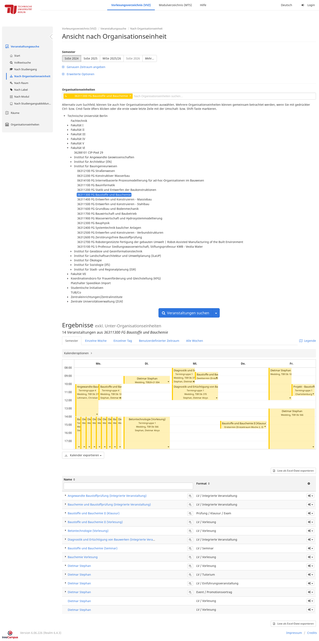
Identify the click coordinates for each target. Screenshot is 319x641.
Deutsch (286, 5)
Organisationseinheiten (21, 124)
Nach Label (18, 89)
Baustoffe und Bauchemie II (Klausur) (244, 423)
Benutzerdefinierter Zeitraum (159, 341)
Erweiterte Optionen (78, 74)
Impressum (294, 633)
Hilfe (203, 5)
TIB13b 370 (93, 394)
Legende (307, 341)
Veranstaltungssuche (21, 46)
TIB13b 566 (152, 426)
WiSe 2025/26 (112, 58)
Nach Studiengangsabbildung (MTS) (31, 103)
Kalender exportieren (83, 455)
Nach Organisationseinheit (29, 76)
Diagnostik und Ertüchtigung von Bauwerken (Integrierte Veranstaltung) (218, 386)
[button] (97, 414)
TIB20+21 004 (153, 382)
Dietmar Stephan (147, 378)
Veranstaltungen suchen (185, 312)
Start (14, 55)
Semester (68, 52)
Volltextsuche (20, 62)
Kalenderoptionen (77, 353)
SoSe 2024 (72, 58)
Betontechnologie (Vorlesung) (147, 419)
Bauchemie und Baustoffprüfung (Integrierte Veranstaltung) (109, 504)
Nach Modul (19, 96)
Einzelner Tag (123, 341)
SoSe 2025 (90, 58)
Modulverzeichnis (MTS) (175, 5)
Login (307, 5)
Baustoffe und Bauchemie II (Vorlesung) (95, 522)
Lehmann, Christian (87, 397)
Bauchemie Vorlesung (83, 557)
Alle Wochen (194, 341)
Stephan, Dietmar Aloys (112, 397)
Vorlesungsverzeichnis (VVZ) (131, 5)
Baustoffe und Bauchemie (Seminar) (92, 548)
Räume (11, 113)
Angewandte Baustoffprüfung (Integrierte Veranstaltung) (107, 496)
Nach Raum (18, 83)
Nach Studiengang (23, 69)
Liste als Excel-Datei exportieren (293, 470)
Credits (312, 633)
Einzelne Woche (96, 341)
